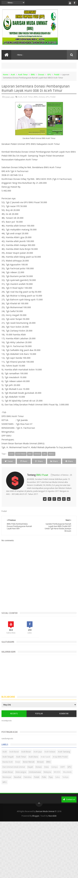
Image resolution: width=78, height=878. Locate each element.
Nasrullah (52, 821)
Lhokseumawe (35, 777)
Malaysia (47, 777)
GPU (49, 74)
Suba (57, 783)
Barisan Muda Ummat (45, 817)
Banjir (17, 767)
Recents (14, 719)
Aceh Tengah (8, 762)
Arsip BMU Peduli (60, 762)
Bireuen (40, 767)
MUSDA (57, 777)
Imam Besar (8, 777)
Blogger (35, 821)
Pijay (51, 783)
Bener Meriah (28, 767)
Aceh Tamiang (64, 757)
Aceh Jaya (38, 757)
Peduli (56, 74)
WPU (5, 788)
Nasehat (17, 783)
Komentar (63, 719)
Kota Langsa (21, 777)
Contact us (69, 805)
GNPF (62, 772)
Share (29, 461)
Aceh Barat (14, 757)
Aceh (13, 74)
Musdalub (67, 777)
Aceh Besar (26, 757)
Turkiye (65, 783)
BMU (33, 74)
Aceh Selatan (49, 757)
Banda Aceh (8, 767)
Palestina (27, 783)
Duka (46, 772)
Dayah (30, 772)
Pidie (44, 783)
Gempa (54, 772)
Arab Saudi (45, 762)
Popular (39, 719)
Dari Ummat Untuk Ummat (14, 772)
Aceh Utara (33, 762)
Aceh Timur (23, 74)
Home (5, 74)
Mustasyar (7, 783)
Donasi (41, 74)
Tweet (10, 461)
